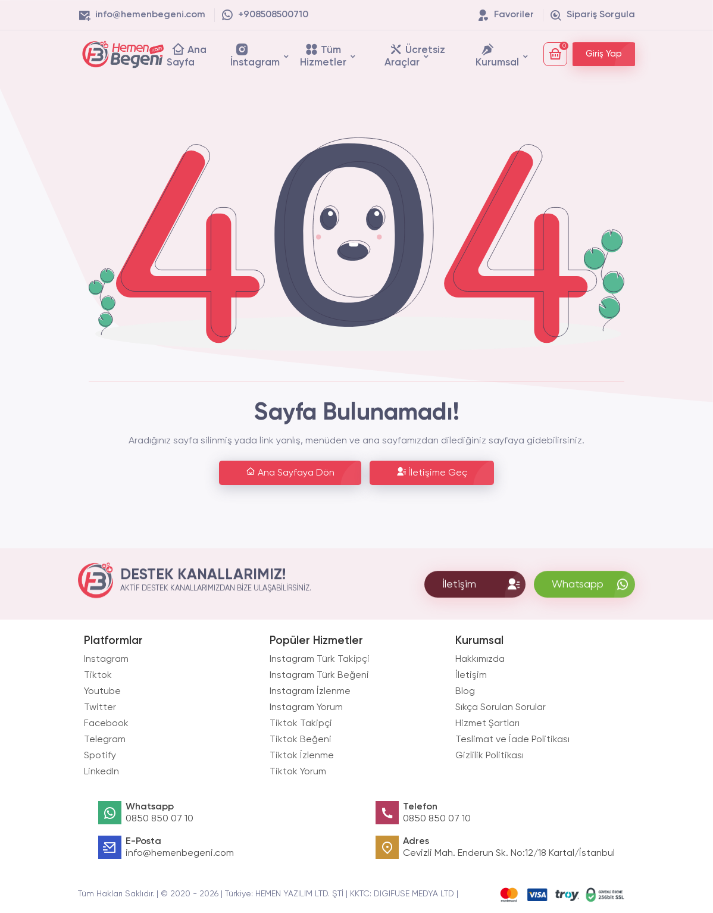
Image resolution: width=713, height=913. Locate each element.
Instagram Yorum (306, 707)
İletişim (471, 675)
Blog (465, 691)
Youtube (102, 691)
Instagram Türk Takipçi (320, 659)
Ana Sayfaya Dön (290, 472)
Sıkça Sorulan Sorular (500, 707)
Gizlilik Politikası (489, 756)
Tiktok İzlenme (302, 756)
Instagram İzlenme (310, 691)
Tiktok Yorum (298, 772)
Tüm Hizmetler (323, 55)
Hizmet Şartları (487, 723)
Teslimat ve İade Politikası (512, 740)
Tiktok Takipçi (301, 723)
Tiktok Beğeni (301, 740)
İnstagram (255, 55)
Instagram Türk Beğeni (319, 675)
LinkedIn (101, 772)
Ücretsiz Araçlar (414, 55)
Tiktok (98, 675)
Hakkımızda (480, 659)
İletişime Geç (431, 472)
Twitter (100, 707)
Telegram (105, 740)
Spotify (100, 756)
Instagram (106, 659)
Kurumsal (497, 55)
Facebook (106, 723)
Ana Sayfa (187, 55)
